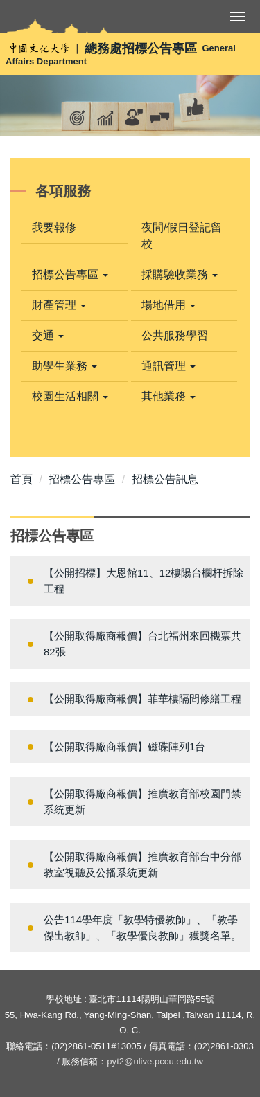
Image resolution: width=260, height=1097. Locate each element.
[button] (74, 275)
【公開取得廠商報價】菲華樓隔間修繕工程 (142, 699)
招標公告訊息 (165, 479)
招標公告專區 (82, 479)
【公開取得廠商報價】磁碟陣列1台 (124, 746)
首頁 (21, 479)
